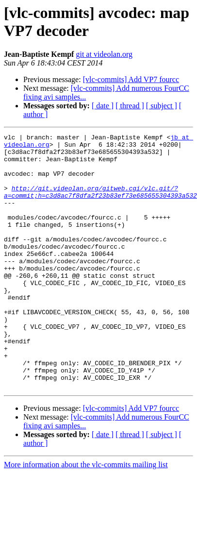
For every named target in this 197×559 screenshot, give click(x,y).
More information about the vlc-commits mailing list (86, 515)
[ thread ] (129, 106)
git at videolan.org (104, 54)
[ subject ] (161, 106)
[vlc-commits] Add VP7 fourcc (131, 79)
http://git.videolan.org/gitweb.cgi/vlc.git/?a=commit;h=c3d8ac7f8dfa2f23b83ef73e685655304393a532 (100, 204)
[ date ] (103, 106)
